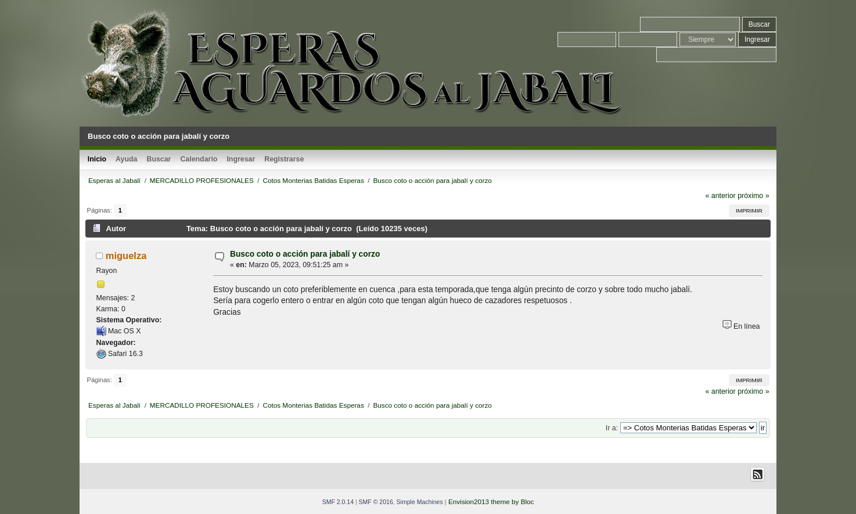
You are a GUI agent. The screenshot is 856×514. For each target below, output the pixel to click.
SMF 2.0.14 (338, 501)
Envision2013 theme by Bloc (491, 501)
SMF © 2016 (376, 501)
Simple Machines (420, 501)
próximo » (753, 196)
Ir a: (612, 428)
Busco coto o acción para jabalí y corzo (305, 254)
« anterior (720, 196)
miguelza (126, 255)
